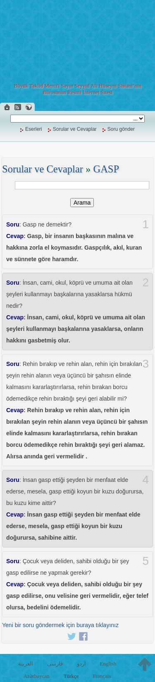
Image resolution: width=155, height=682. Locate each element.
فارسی (55, 664)
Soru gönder (121, 129)
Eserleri (33, 129)
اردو (81, 664)
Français (102, 676)
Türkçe (71, 676)
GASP (106, 169)
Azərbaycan (37, 676)
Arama (82, 202)
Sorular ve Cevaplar (75, 129)
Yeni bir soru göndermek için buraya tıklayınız (60, 625)
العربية (25, 664)
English (108, 664)
